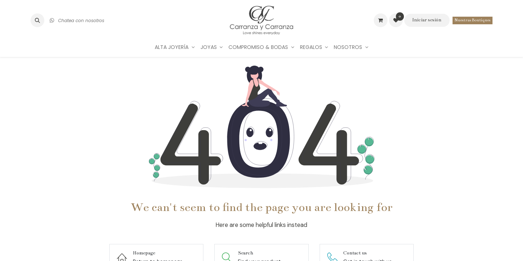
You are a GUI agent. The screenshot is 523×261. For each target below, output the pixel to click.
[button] (37, 20)
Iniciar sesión (426, 20)
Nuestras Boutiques (472, 20)
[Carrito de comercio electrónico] (381, 20)
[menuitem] (175, 47)
